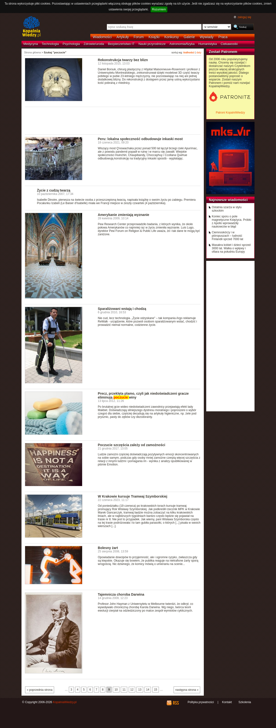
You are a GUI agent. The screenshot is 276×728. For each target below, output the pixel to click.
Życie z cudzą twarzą (53, 190)
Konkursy (171, 37)
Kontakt (227, 702)
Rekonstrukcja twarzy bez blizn (123, 60)
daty (199, 52)
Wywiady (206, 37)
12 (132, 689)
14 (147, 689)
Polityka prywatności (201, 702)
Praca (223, 37)
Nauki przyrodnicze (152, 44)
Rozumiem (159, 9)
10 (116, 689)
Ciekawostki (229, 44)
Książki (154, 37)
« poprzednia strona (39, 690)
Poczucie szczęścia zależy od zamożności (131, 445)
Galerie (189, 37)
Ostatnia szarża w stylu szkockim (226, 209)
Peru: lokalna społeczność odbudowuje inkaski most (140, 139)
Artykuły (122, 37)
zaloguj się (244, 17)
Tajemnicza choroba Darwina (121, 594)
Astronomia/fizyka (182, 44)
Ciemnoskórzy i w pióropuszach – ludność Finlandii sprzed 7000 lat (227, 236)
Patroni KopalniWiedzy (230, 112)
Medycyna (30, 44)
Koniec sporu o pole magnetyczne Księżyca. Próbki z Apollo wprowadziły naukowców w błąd (231, 221)
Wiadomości (102, 37)
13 (139, 689)
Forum (139, 37)
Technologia (50, 44)
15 (155, 689)
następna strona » (186, 690)
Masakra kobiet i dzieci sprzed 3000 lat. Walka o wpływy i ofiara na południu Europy (231, 248)
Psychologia (71, 44)
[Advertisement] (113, 120)
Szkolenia (244, 702)
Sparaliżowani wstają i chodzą (122, 309)
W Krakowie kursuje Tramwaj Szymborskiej (132, 496)
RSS (176, 702)
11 (124, 689)
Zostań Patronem (223, 52)
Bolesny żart (108, 548)
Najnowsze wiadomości (228, 200)
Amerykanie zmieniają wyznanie (123, 215)
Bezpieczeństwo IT (121, 44)
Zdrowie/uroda (94, 44)
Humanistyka (207, 44)
